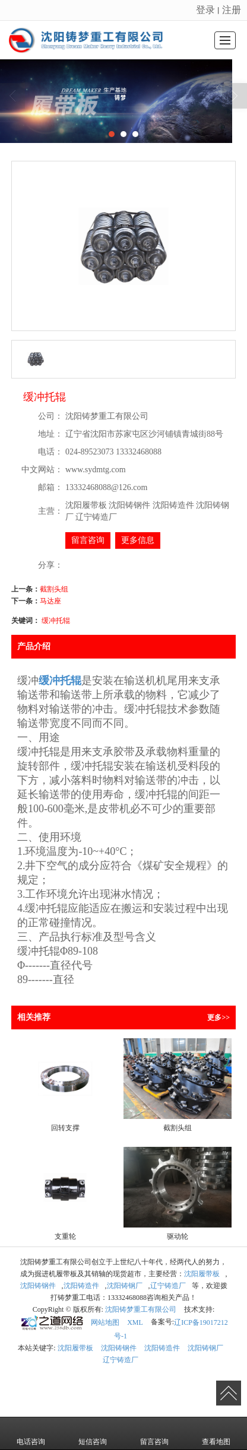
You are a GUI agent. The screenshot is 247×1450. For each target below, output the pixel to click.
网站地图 (105, 1322)
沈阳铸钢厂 (124, 1286)
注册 (231, 10)
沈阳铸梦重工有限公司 (140, 1309)
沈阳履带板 (202, 1274)
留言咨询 (87, 540)
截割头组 (54, 589)
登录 (205, 10)
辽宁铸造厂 (168, 1286)
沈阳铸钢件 (38, 1286)
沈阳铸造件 (81, 1286)
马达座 (50, 601)
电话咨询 (31, 1433)
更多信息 (137, 540)
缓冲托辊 (56, 620)
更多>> (218, 1017)
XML (135, 1322)
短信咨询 (92, 1433)
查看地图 (216, 1433)
